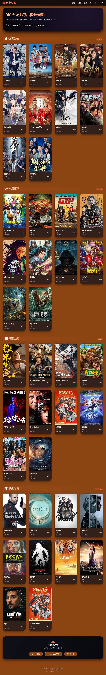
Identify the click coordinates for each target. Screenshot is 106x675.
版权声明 (52, 671)
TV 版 (70, 654)
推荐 (85, 3)
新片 (91, 3)
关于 (47, 671)
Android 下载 (53, 654)
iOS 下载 (36, 654)
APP (102, 3)
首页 (73, 3)
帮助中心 (57, 671)
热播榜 (79, 3)
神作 (96, 3)
